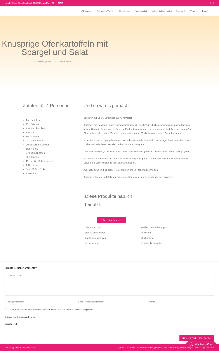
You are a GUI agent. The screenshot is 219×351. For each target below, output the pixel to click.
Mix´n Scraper (92, 243)
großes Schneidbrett (95, 232)
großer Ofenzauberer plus (154, 227)
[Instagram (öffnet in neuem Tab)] (213, 3)
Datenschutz (130, 347)
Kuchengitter (147, 238)
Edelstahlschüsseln (151, 243)
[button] (201, 344)
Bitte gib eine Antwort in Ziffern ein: (20, 317)
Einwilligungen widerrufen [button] (204, 347)
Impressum (120, 347)
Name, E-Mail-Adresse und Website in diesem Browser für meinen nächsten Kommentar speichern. (51, 310)
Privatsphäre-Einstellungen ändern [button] (149, 347)
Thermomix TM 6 (93, 227)
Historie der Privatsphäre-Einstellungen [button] (178, 347)
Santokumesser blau (95, 238)
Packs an (146, 232)
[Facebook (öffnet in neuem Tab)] (210, 3)
